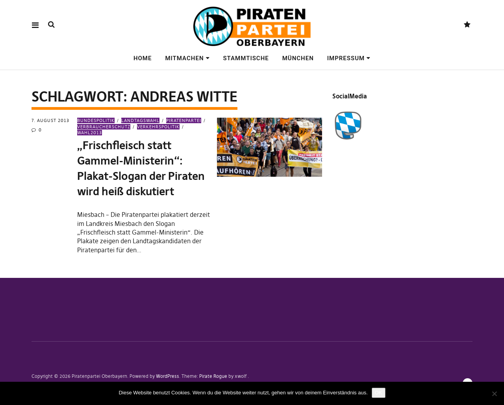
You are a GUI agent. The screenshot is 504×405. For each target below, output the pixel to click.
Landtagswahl (140, 120)
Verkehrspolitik (158, 126)
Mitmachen (184, 58)
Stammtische (246, 58)
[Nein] (494, 394)
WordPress (167, 376)
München (298, 58)
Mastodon (467, 25)
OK (378, 393)
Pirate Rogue (213, 376)
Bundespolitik (96, 120)
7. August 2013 (50, 120)
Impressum (346, 58)
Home (142, 58)
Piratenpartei (183, 120)
